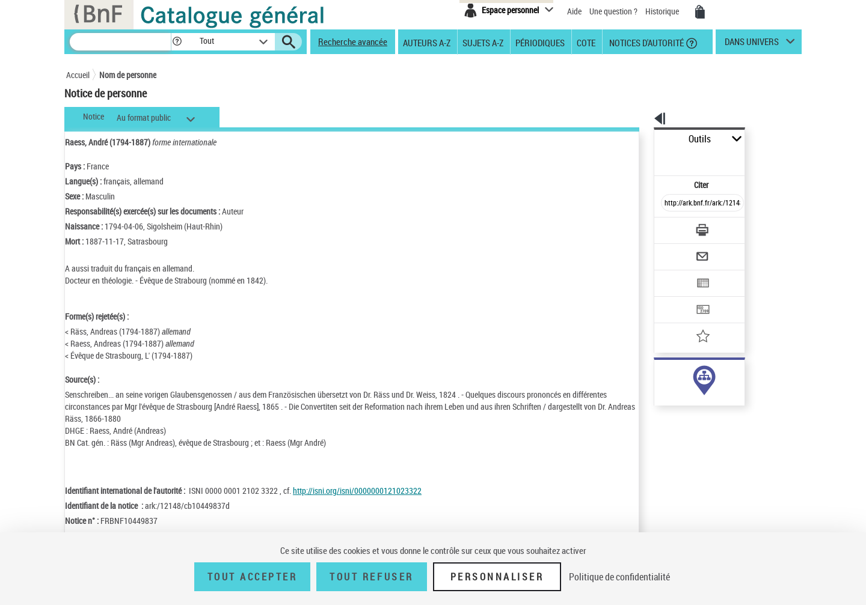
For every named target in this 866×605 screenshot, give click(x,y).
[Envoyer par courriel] (668, 227)
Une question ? (613, 11)
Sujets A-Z (482, 42)
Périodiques (540, 42)
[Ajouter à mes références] (676, 297)
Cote (586, 42)
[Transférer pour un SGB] (674, 274)
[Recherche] (120, 41)
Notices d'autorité (645, 42)
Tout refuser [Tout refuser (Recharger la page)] (371, 576)
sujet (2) (655, 389)
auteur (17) (660, 377)
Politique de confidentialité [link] (619, 576)
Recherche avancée (352, 41)
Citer (650, 158)
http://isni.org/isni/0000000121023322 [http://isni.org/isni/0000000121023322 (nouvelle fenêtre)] (357, 490)
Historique (663, 11)
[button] (176, 41)
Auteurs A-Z (426, 42)
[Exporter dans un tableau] (677, 250)
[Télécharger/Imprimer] (671, 203)
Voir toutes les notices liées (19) (687, 414)
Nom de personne (127, 75)
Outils (641, 139)
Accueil (78, 75)
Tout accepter (252, 576)
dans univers (752, 44)
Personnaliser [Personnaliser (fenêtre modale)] (497, 576)
